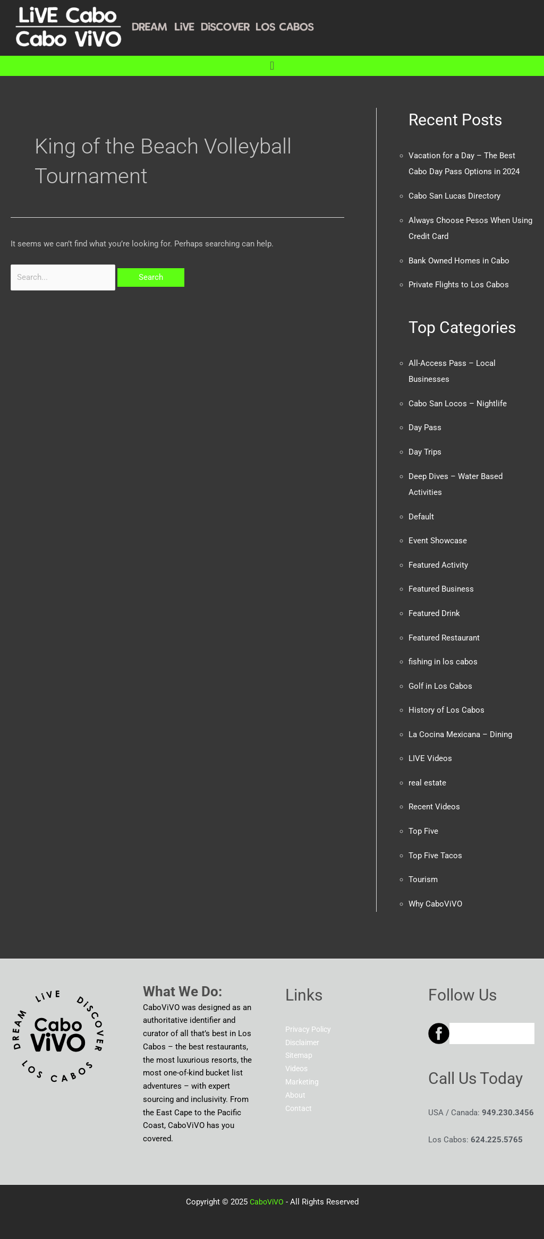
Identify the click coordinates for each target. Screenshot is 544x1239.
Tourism (423, 871)
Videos (297, 1059)
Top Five (423, 823)
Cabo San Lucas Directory (454, 195)
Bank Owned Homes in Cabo (459, 259)
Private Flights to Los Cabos (459, 283)
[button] (272, 65)
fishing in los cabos (443, 656)
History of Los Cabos (446, 703)
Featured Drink (434, 608)
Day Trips (425, 449)
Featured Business (441, 584)
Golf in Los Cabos (440, 680)
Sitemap (299, 1046)
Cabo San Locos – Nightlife (458, 401)
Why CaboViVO (435, 895)
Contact (299, 1099)
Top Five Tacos (435, 847)
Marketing (303, 1072)
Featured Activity (438, 560)
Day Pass (425, 425)
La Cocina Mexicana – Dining (460, 727)
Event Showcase (438, 536)
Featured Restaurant (444, 632)
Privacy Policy (310, 1019)
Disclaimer (304, 1033)
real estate (427, 775)
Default (421, 512)
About (296, 1085)
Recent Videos (434, 799)
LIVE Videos (430, 751)
